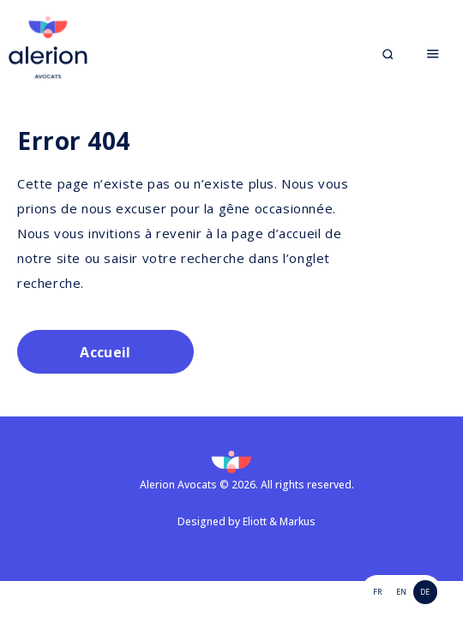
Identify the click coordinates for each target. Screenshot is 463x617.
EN (401, 591)
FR (377, 591)
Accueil (105, 352)
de (425, 591)
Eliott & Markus (279, 521)
